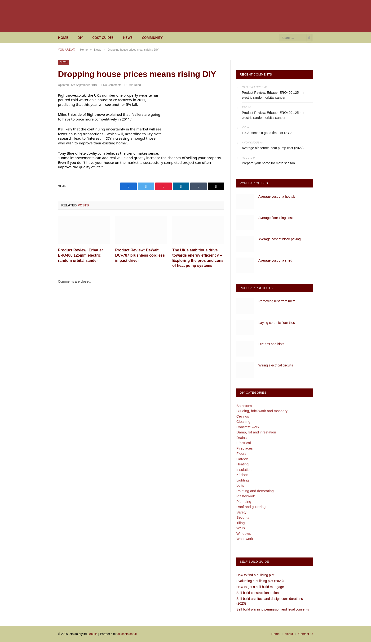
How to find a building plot (255, 575)
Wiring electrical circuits (275, 365)
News (127, 37)
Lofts (240, 485)
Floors (241, 453)
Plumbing (243, 501)
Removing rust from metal (277, 301)
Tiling (240, 523)
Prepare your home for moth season (268, 163)
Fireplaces (244, 448)
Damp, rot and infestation (256, 432)
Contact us (305, 634)
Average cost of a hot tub (276, 196)
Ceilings (242, 416)
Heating (242, 464)
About (289, 634)
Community (152, 37)
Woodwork (244, 539)
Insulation (244, 470)
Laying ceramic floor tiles (276, 323)
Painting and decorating (255, 491)
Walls (240, 528)
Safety (241, 512)
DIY (80, 37)
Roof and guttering (250, 507)
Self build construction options (258, 593)
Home (63, 37)
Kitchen (242, 475)
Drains (241, 438)
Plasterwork (245, 496)
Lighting (242, 480)
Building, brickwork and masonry (261, 411)
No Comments (111, 85)
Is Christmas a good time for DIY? (267, 133)
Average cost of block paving (279, 239)
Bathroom (244, 406)
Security (242, 517)
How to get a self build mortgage (260, 587)
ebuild (93, 634)
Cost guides (103, 37)
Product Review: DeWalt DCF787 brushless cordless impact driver (140, 255)
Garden (242, 459)
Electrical (243, 443)
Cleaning (243, 421)
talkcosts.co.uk (127, 634)
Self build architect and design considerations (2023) (269, 601)
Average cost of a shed (275, 260)
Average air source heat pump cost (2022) (273, 148)
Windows (243, 533)
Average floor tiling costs (276, 218)
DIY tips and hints (271, 344)
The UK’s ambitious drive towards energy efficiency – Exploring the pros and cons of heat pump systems (197, 258)
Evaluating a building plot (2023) (260, 581)
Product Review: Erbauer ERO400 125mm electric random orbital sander (80, 255)
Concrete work (247, 427)
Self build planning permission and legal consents (272, 609)
